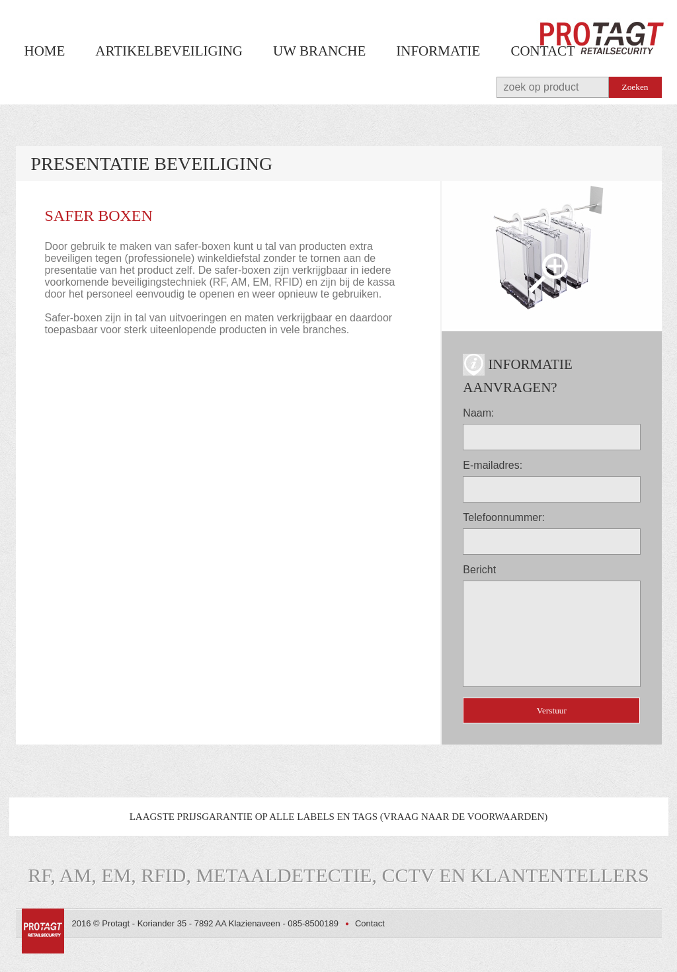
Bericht (479, 569)
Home (44, 51)
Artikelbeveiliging (169, 51)
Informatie (438, 51)
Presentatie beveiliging (152, 163)
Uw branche (319, 51)
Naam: (478, 413)
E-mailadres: (492, 465)
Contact (542, 51)
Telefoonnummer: (504, 517)
